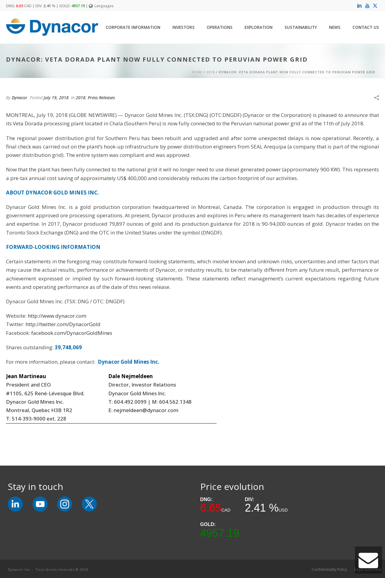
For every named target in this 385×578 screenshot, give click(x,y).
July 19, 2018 (56, 97)
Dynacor (19, 97)
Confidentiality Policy (329, 569)
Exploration (259, 27)
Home (197, 72)
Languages (101, 5)
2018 (210, 72)
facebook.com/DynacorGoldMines (71, 332)
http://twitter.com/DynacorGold (63, 324)
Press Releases (101, 97)
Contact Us (366, 27)
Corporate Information (133, 27)
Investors (183, 27)
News (334, 27)
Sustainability (301, 27)
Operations (220, 27)
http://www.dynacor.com (57, 315)
